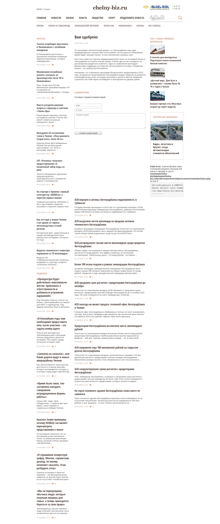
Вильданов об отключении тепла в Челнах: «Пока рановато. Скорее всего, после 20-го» (53, 136)
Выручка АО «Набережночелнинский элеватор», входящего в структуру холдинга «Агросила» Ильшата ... (53, 261)
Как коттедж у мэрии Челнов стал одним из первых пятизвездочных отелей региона (51, 224)
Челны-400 (108, 25)
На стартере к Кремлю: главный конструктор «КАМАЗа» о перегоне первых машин (53, 194)
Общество (97, 18)
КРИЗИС (40, 25)
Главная (41, 18)
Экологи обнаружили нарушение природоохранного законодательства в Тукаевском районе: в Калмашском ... (52, 177)
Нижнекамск (125, 25)
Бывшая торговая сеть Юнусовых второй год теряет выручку (165, 105)
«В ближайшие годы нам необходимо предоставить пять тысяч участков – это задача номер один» (52, 323)
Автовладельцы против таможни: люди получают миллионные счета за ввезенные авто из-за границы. (53, 511)
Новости (56, 18)
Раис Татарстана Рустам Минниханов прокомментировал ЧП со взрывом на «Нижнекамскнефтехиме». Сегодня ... (53, 90)
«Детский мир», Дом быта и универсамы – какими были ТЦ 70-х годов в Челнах (165, 83)
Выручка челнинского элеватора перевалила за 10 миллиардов (53, 252)
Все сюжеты (154, 25)
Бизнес (70, 18)
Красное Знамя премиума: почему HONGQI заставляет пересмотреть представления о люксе (52, 424)
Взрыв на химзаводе (59, 25)
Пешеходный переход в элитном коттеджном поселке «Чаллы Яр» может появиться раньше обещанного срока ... (52, 118)
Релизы (140, 25)
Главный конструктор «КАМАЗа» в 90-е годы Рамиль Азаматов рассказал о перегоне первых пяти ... (53, 205)
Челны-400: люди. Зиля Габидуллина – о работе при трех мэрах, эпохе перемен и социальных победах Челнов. (52, 404)
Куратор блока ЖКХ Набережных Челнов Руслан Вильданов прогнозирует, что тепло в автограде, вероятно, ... (52, 146)
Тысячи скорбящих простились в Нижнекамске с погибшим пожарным (52, 47)
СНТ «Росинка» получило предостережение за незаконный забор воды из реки (51, 165)
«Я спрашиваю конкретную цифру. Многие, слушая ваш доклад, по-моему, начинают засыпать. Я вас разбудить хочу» (53, 461)
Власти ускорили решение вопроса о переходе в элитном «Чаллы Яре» (52, 108)
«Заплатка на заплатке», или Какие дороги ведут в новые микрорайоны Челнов (53, 357)
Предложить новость (132, 18)
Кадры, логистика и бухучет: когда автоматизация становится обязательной (166, 148)
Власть (83, 18)
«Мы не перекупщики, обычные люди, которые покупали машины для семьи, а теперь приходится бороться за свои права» (53, 497)
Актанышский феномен (87, 25)
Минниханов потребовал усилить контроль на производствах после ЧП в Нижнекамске (50, 76)
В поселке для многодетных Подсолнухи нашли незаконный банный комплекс (165, 60)
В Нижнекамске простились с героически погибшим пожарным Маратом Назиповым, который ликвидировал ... (52, 57)
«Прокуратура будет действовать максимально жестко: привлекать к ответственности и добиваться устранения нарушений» (52, 287)
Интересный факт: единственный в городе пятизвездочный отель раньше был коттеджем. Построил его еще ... (53, 236)
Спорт (111, 18)
